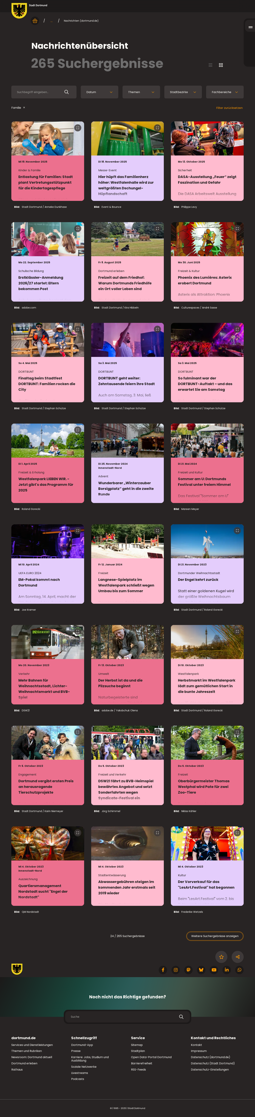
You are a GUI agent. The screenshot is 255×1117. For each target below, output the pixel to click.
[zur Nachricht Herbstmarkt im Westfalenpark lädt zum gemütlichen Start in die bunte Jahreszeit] (207, 664)
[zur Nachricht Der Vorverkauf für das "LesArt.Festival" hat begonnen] (207, 866)
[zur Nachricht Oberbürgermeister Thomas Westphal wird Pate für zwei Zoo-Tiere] (207, 765)
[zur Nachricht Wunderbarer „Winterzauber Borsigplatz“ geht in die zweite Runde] (127, 463)
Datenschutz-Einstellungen (210, 1069)
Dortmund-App (82, 1045)
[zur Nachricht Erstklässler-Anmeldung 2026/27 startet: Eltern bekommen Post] (47, 262)
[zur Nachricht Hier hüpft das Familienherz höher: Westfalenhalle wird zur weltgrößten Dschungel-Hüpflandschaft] (127, 161)
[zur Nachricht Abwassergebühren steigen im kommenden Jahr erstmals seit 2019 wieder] (127, 866)
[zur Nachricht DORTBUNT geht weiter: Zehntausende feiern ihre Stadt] (127, 362)
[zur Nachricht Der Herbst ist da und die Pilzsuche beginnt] (127, 664)
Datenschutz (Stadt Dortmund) (213, 1063)
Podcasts (77, 1079)
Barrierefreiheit (141, 1063)
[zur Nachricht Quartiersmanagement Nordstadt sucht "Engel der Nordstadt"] (47, 866)
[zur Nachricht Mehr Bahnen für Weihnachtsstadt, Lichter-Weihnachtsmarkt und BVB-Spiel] (47, 664)
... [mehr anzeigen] (51, 21)
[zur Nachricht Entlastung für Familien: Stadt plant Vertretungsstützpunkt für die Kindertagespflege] (47, 161)
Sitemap (137, 1045)
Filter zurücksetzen (229, 108)
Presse (76, 1051)
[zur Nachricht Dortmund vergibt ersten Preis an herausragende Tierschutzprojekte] (47, 765)
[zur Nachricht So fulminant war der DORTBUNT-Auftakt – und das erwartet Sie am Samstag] (207, 362)
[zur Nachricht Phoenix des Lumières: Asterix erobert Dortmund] (207, 262)
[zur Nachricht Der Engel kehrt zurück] (207, 564)
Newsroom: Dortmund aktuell (31, 1057)
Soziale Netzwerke (84, 1067)
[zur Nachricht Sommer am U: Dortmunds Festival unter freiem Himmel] (207, 463)
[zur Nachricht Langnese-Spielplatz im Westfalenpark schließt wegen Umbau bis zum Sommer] (127, 564)
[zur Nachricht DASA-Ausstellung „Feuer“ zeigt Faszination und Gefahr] (207, 161)
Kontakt (196, 1045)
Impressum (199, 1051)
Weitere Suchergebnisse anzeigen (215, 936)
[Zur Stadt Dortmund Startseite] (29, 11)
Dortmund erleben (24, 1063)
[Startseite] (35, 20)
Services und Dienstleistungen (32, 1045)
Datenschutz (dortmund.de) (210, 1057)
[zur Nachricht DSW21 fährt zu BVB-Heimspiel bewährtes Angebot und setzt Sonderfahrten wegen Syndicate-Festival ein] (127, 765)
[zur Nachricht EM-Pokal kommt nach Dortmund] (47, 564)
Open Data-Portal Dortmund (151, 1057)
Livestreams (79, 1073)
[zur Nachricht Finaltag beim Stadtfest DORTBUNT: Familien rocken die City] (47, 362)
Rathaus (17, 1070)
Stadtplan (138, 1051)
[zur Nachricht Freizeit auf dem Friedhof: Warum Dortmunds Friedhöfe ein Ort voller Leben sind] (127, 262)
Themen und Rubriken (26, 1051)
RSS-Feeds (138, 1070)
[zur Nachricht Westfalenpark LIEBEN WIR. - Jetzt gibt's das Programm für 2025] (47, 463)
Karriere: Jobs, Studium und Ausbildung (90, 1059)
